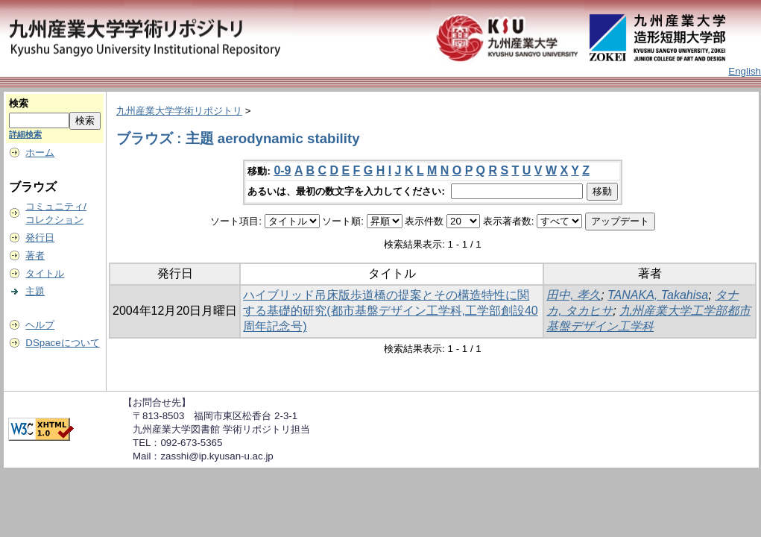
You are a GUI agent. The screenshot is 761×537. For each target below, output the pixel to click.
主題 (35, 291)
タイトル (44, 273)
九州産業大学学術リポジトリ (179, 110)
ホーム (39, 152)
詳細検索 (25, 134)
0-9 (282, 170)
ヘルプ (39, 324)
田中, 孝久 (573, 295)
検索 (18, 103)
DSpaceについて (62, 342)
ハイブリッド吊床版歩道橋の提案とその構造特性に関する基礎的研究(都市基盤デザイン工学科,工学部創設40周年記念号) (390, 311)
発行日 (39, 237)
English (744, 71)
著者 (35, 255)
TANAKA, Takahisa (657, 295)
